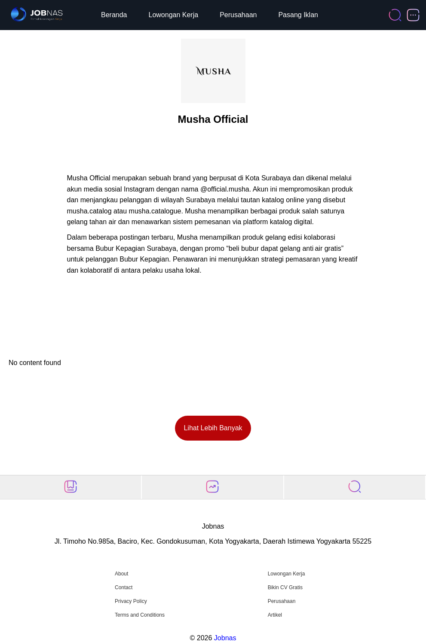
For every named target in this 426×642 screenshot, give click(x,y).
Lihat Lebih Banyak (213, 428)
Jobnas (225, 638)
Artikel (275, 615)
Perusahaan (238, 14)
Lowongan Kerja (174, 14)
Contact (123, 587)
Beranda (114, 14)
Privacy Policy (131, 601)
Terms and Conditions (140, 615)
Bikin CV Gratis (285, 587)
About (121, 574)
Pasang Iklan (298, 14)
